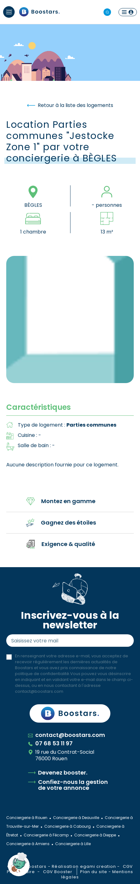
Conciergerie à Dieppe (95, 835)
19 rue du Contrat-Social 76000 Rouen (61, 755)
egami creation (98, 866)
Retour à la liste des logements (70, 105)
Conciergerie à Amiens (28, 843)
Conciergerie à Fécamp (46, 835)
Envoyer (123, 640)
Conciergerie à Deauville (76, 817)
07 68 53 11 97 (50, 743)
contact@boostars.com (39, 691)
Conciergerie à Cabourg (67, 826)
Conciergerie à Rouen (26, 817)
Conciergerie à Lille (73, 843)
